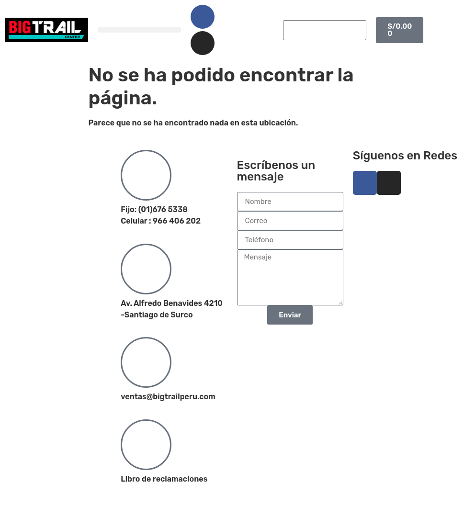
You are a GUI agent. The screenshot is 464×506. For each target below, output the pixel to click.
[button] (139, 30)
